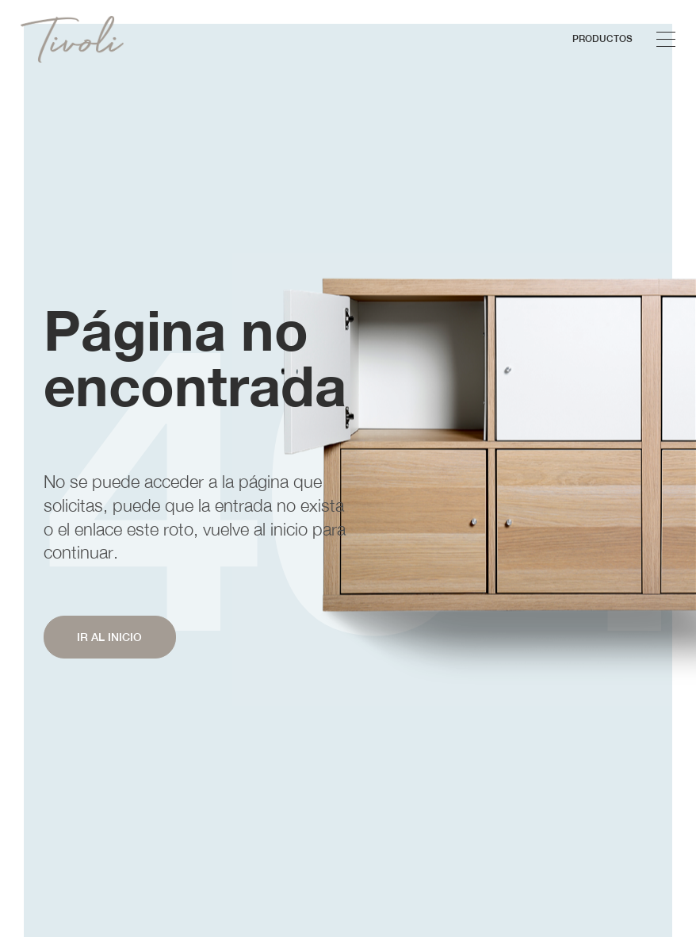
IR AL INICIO (109, 637)
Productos (602, 38)
